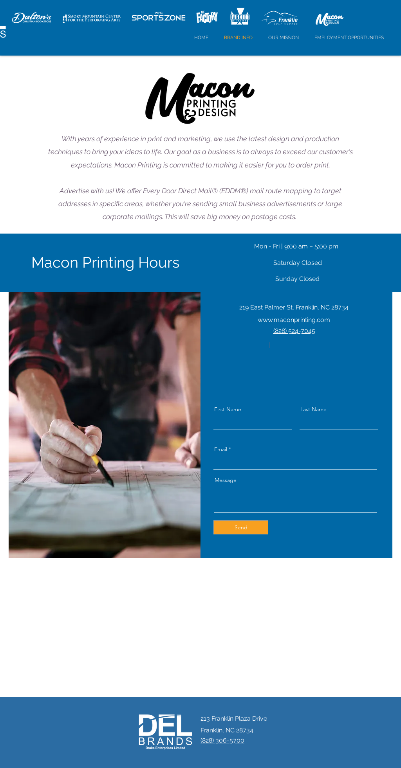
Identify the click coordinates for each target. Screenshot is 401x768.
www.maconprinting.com (294, 320)
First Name (227, 409)
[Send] (240, 527)
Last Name (313, 409)
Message (226, 480)
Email (220, 449)
